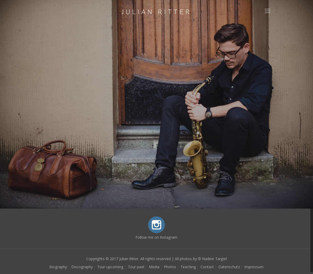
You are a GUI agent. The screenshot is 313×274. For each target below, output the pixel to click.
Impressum (253, 267)
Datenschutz (229, 267)
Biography (58, 267)
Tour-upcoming (110, 267)
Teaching (188, 267)
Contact (207, 267)
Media (154, 267)
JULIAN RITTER (156, 12)
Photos (170, 267)
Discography (82, 267)
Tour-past (136, 267)
